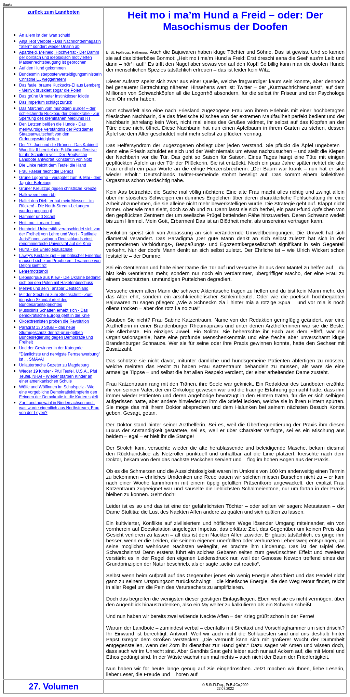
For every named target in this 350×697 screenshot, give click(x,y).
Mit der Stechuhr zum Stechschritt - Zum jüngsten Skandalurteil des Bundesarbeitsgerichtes (56, 299)
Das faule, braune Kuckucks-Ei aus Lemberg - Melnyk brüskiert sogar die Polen (59, 88)
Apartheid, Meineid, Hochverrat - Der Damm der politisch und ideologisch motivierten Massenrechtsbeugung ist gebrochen (59, 57)
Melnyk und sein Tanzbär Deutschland (54, 288)
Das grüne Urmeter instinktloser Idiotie (54, 96)
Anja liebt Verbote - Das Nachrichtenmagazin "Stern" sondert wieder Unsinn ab (60, 44)
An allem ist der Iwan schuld (44, 35)
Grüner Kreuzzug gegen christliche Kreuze (57, 188)
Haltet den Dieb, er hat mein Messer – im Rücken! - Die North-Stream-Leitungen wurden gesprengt (56, 205)
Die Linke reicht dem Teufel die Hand (52, 165)
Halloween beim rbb (37, 194)
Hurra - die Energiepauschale (45, 249)
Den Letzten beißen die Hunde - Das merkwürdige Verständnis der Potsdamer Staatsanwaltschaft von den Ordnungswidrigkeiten (56, 131)
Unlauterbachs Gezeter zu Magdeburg (54, 365)
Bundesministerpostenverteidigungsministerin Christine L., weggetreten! (60, 77)
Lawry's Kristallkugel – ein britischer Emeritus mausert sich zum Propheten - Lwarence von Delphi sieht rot (60, 260)
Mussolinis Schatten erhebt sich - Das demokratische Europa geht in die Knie (54, 313)
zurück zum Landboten (54, 12)
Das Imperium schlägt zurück (45, 102)
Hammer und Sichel (37, 216)
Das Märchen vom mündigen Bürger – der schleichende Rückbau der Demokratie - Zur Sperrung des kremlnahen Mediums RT (59, 113)
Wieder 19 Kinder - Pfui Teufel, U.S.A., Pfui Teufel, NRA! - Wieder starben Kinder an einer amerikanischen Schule (58, 376)
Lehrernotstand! (33, 271)
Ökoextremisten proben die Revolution (54, 321)
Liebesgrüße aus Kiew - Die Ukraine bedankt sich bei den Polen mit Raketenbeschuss (59, 280)
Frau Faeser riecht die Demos (46, 171)
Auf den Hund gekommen (42, 68)
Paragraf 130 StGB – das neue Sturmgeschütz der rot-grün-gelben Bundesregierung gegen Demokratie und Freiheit (56, 335)
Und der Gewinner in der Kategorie (50, 348)
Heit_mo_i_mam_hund (39, 222)
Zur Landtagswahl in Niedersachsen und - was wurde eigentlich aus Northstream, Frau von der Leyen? (59, 407)
